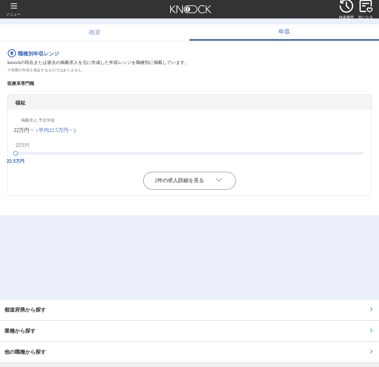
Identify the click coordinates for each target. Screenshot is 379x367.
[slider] (15, 153)
